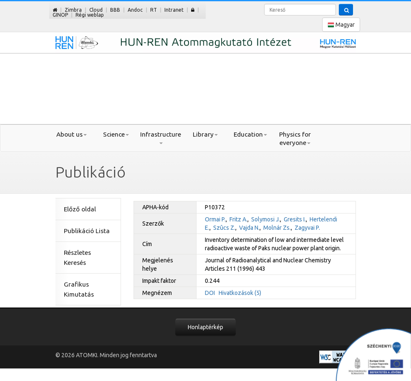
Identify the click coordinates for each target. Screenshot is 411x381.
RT (153, 10)
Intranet (174, 10)
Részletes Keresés (77, 257)
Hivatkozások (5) (240, 293)
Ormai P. (215, 219)
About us (71, 134)
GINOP (60, 15)
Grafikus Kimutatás (79, 289)
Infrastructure (160, 137)
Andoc (135, 10)
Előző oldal (80, 209)
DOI (210, 293)
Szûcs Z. (224, 227)
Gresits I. (295, 219)
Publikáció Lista (87, 230)
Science (116, 134)
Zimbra (73, 10)
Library (205, 134)
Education (250, 134)
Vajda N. (249, 227)
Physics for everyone (295, 138)
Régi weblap (90, 15)
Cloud (96, 10)
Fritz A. (238, 219)
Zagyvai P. (307, 227)
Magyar (341, 24)
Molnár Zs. (277, 227)
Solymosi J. (265, 219)
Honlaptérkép (205, 327)
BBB (115, 10)
